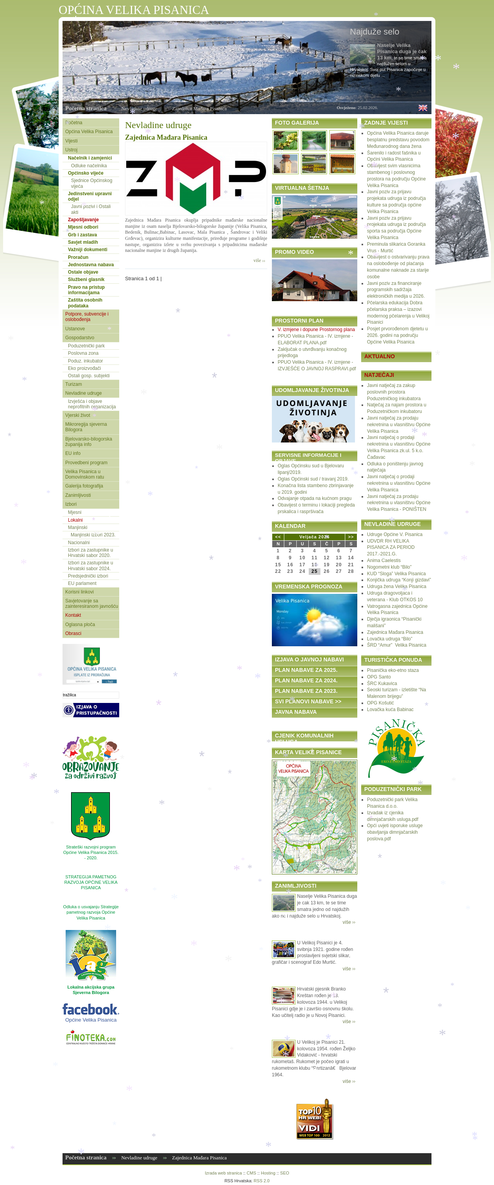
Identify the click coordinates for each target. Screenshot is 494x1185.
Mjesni (75, 512)
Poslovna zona (83, 353)
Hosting (268, 1173)
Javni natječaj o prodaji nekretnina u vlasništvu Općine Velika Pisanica (398, 483)
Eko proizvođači (84, 368)
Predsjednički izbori (88, 576)
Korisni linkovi (79, 592)
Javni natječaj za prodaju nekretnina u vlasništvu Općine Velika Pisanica (398, 424)
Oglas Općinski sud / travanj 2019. (313, 479)
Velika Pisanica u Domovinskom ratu (84, 474)
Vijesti (71, 141)
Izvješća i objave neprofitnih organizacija (92, 404)
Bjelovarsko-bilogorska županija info (88, 441)
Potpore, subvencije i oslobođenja (86, 316)
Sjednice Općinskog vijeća (91, 183)
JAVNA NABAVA (296, 712)
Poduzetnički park (86, 346)
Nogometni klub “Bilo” (389, 567)
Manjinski (77, 527)
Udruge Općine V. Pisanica (395, 534)
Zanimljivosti (78, 495)
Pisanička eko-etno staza (393, 670)
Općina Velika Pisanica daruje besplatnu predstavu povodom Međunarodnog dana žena (398, 139)
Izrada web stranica (223, 1173)
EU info (72, 453)
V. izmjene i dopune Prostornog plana (316, 329)
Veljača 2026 (314, 536)
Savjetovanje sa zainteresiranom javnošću (91, 603)
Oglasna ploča (80, 624)
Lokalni (75, 520)
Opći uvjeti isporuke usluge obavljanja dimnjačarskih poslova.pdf (395, 832)
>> (351, 536)
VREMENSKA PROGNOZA (309, 586)
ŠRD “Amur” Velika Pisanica (396, 645)
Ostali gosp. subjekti (89, 375)
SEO (284, 1173)
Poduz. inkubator (85, 361)
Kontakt (73, 615)
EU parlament (82, 583)
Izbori (71, 504)
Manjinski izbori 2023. (93, 535)
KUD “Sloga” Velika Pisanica (396, 573)
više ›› (259, 260)
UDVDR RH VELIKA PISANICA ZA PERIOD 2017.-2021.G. (391, 547)
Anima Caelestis (384, 560)
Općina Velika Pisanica (89, 131)
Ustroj (71, 150)
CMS (251, 1173)
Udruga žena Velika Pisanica (396, 586)
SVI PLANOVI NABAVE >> (308, 701)
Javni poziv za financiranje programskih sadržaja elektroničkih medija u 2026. (396, 290)
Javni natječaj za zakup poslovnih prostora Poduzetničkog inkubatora (394, 392)
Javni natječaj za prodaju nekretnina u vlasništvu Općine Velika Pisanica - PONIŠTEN (398, 503)
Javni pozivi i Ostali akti (91, 209)
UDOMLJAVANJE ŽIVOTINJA (312, 390)
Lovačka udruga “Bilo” (389, 639)
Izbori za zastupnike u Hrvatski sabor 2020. (90, 552)
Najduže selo (374, 31)
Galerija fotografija (84, 486)
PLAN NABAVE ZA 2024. (306, 680)
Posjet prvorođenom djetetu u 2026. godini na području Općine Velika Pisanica (397, 335)
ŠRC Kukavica (382, 683)
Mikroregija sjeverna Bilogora (86, 427)
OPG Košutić (380, 703)
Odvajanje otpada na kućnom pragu (314, 498)
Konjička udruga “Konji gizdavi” (399, 580)
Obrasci (73, 633)
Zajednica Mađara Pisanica (166, 137)
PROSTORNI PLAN (299, 321)
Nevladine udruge (139, 108)
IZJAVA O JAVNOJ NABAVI (309, 659)
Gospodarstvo (79, 337)
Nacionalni (79, 542)
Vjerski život (77, 415)
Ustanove (75, 328)
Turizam (73, 384)
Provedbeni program (86, 462)
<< (278, 536)
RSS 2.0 (262, 1180)
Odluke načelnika (89, 165)
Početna (73, 122)
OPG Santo (379, 677)
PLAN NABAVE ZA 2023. (306, 691)
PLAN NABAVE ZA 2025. (306, 670)
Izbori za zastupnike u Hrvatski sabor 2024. (90, 565)
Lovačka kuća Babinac (390, 709)
